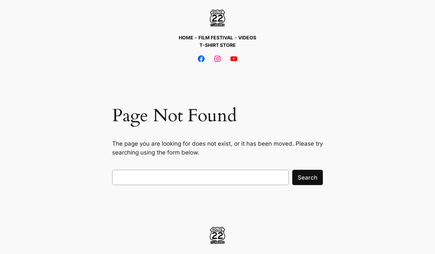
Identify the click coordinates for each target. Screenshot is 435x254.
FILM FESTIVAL (215, 37)
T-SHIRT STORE (217, 45)
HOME (186, 37)
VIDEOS (247, 37)
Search (307, 177)
